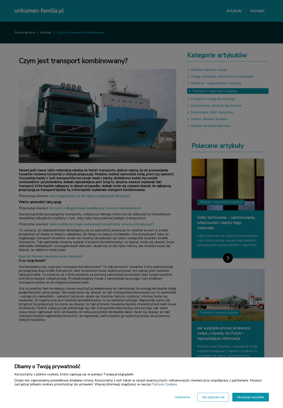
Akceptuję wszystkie (250, 397)
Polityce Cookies (164, 384)
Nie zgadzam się (213, 397)
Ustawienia (182, 397)
